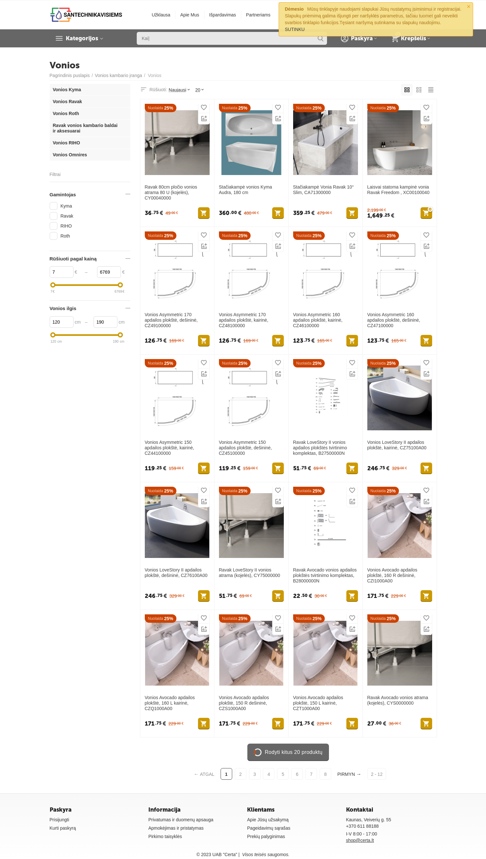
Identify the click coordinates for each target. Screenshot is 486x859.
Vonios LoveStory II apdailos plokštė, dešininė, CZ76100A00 (176, 572)
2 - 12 (376, 774)
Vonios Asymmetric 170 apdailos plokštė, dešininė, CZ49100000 (171, 320)
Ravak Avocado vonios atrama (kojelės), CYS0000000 (397, 700)
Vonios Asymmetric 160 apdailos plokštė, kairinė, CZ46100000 (318, 320)
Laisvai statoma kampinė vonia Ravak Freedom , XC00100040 (398, 189)
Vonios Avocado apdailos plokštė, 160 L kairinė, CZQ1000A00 (170, 703)
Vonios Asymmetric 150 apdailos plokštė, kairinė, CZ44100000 (169, 448)
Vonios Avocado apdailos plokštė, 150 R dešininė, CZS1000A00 (244, 703)
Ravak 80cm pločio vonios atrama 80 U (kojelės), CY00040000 (171, 192)
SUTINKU (295, 29)
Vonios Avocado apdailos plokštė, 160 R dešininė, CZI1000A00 (392, 575)
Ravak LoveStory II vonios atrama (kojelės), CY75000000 (249, 572)
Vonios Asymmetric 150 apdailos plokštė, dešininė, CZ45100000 (245, 448)
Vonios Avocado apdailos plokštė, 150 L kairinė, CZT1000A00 (318, 703)
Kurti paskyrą (63, 828)
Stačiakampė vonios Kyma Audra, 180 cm (245, 189)
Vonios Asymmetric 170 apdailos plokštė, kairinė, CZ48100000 (244, 320)
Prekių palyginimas (266, 836)
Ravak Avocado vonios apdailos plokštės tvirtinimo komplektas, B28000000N (325, 575)
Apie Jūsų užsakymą (268, 819)
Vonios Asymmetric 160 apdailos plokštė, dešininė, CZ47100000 (393, 320)
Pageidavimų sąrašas (268, 828)
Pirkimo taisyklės (165, 836)
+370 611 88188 (362, 826)
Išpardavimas (222, 14)
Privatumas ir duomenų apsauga (180, 819)
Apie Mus (189, 14)
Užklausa (161, 14)
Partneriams (258, 14)
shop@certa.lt (360, 840)
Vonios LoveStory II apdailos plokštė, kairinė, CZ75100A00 (397, 445)
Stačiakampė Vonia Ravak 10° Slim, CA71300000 (323, 189)
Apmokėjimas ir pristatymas (175, 828)
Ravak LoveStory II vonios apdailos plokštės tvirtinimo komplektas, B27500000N (320, 448)
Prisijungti (59, 819)
